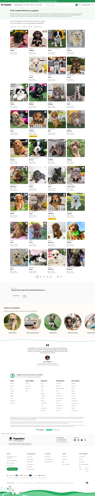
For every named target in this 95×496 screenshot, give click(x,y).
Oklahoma (28, 388)
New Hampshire (59, 398)
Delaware (58, 386)
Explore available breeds (12, 460)
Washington (12, 400)
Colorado (12, 386)
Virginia (72, 408)
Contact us (64, 456)
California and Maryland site (47, 482)
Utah (11, 398)
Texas (27, 391)
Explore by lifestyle (10, 463)
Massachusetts (59, 395)
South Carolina (74, 403)
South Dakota (44, 408)
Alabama (73, 383)
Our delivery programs (83, 464)
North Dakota (44, 403)
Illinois (42, 383)
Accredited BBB (37, 482)
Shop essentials (10, 465)
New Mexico (28, 386)
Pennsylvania (59, 405)
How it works (39, 4)
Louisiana (73, 395)
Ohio (42, 405)
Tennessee (73, 405)
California (12, 383)
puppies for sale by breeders (34, 377)
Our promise (26, 4)
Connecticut (58, 383)
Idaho (11, 388)
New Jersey (58, 400)
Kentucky (73, 393)
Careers (80, 469)
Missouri (42, 398)
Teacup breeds (53, 332)
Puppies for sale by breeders (11, 433)
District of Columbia (60, 388)
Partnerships (29, 466)
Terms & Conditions (66, 464)
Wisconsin (43, 410)
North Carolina (74, 400)
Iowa (42, 388)
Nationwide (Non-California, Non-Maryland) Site (64, 482)
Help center (64, 459)
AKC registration (30, 459)
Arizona (27, 383)
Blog (80, 466)
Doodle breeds (12, 332)
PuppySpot (3, 433)
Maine (57, 391)
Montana (12, 391)
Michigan (42, 393)
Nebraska (43, 400)
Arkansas (73, 386)
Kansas (42, 391)
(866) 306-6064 (86, 5)
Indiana (42, 386)
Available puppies (18, 4)
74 (57, 276)
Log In (92, 5)
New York (58, 403)
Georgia (73, 391)
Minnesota (43, 395)
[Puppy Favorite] (26, 31)
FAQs (63, 461)
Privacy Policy (25, 482)
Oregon (11, 395)
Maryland (58, 393)
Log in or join (29, 456)
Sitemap (31, 482)
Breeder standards (48, 461)
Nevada (11, 393)
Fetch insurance (30, 464)
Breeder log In (47, 456)
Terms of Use (18, 482)
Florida (72, 388)
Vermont (58, 410)
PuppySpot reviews (31, 469)
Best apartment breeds (33, 332)
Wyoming (12, 403)
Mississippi (73, 398)
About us (32, 4)
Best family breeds (73, 332)
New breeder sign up (49, 459)
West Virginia (74, 410)
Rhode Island (59, 408)
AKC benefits (29, 461)
